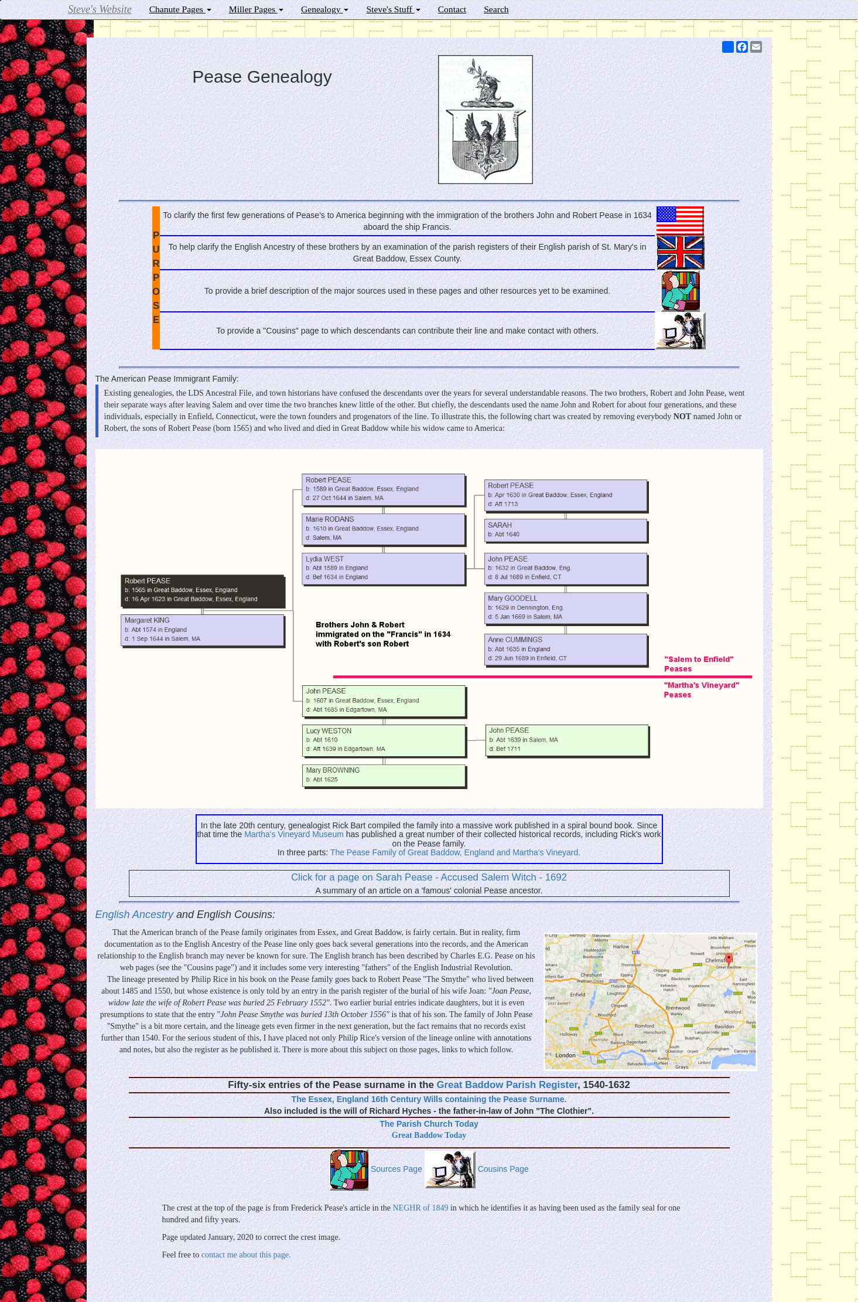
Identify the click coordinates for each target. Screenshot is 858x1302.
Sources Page (375, 1169)
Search (496, 9)
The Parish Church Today (429, 1123)
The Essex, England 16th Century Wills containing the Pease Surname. (429, 1099)
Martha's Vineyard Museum (294, 834)
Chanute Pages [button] (180, 9)
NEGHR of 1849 (421, 1208)
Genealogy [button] (324, 9)
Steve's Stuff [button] (393, 9)
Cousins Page (477, 1169)
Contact (452, 9)
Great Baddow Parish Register (507, 1084)
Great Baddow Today (429, 1135)
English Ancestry (135, 914)
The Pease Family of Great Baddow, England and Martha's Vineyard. (455, 852)
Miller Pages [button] (256, 9)
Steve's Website (100, 9)
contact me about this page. (246, 1254)
